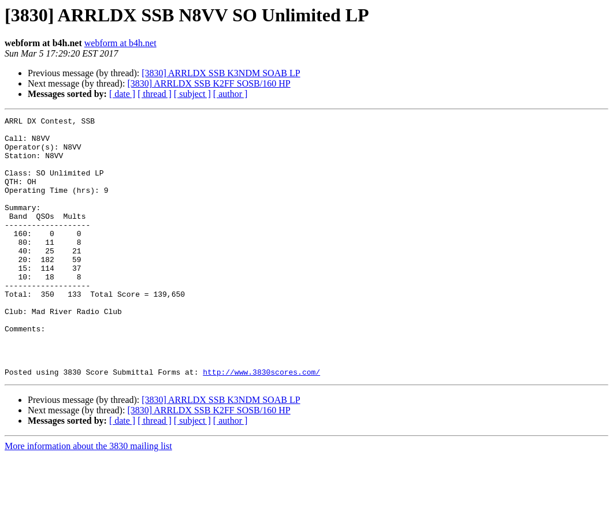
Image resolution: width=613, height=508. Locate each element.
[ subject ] (192, 94)
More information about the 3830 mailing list (88, 498)
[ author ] (230, 94)
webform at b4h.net (120, 43)
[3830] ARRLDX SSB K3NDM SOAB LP (221, 73)
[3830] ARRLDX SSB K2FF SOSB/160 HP (208, 83)
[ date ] (122, 94)
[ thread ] (155, 94)
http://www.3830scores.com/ (261, 424)
